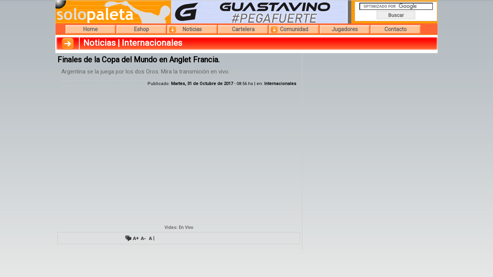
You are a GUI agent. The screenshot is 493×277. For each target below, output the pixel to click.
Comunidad (294, 29)
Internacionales (280, 83)
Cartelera (243, 29)
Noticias (192, 29)
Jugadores (345, 29)
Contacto (395, 29)
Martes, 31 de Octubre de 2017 (202, 83)
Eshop (141, 29)
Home (90, 29)
